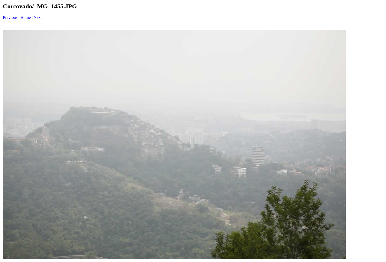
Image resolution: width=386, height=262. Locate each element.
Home (25, 17)
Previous (10, 17)
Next (38, 17)
